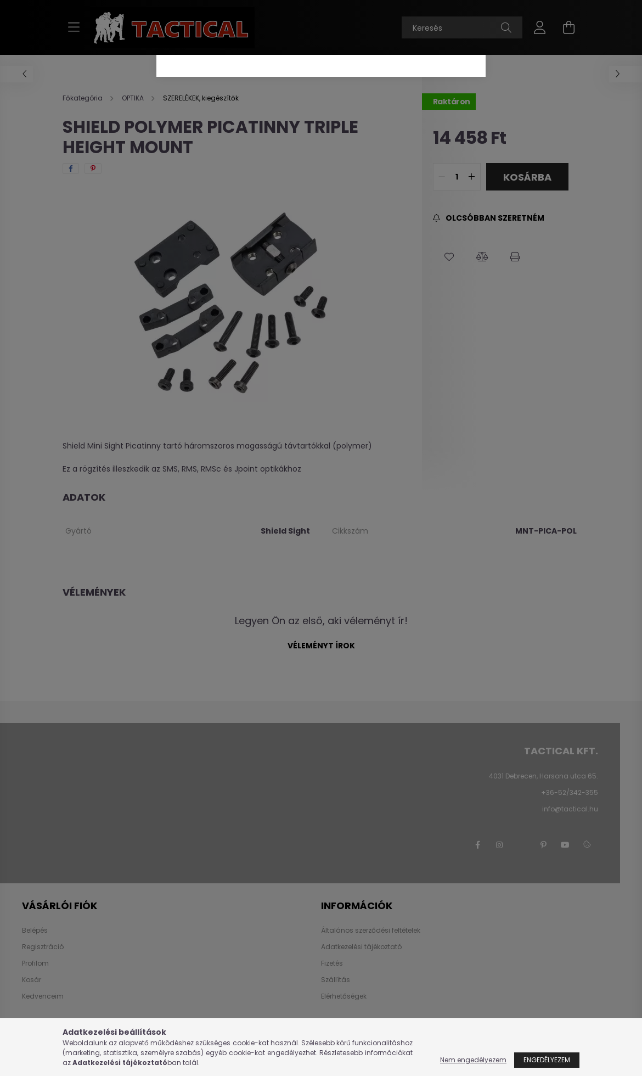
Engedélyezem (546, 1059)
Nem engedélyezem (473, 1059)
